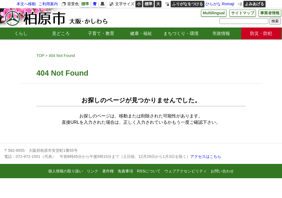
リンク (92, 171)
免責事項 (125, 171)
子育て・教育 (101, 33)
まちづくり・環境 (181, 33)
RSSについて (149, 171)
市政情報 (221, 33)
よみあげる (254, 4)
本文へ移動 (26, 4)
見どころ (61, 33)
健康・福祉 (141, 33)
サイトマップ (242, 13)
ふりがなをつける (187, 4)
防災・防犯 (261, 33)
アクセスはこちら (205, 156)
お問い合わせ (222, 171)
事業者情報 (270, 13)
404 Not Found (62, 55)
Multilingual (214, 13)
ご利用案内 (48, 4)
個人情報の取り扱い (65, 171)
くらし (21, 33)
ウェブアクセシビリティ (185, 171)
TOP (40, 55)
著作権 (108, 171)
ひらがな (213, 4)
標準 (85, 4)
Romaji (228, 4)
